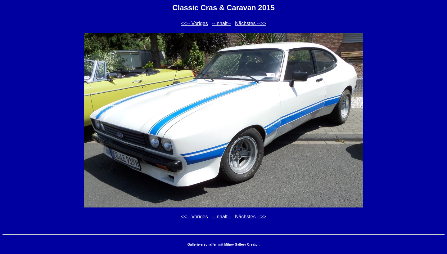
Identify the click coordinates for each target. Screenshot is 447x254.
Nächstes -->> (250, 23)
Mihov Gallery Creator (241, 244)
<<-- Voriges (194, 23)
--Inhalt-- (221, 23)
